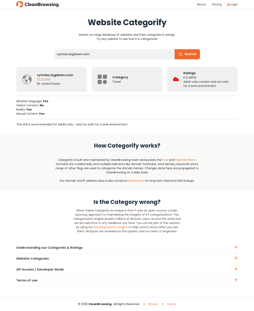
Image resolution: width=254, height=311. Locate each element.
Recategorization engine (111, 227)
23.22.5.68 (43, 80)
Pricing (216, 4)
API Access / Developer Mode (127, 269)
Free (165, 160)
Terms (171, 304)
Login (232, 4)
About (201, 4)
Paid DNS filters (185, 160)
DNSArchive (136, 181)
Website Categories (127, 258)
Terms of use (127, 280)
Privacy (153, 304)
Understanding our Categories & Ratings (127, 247)
